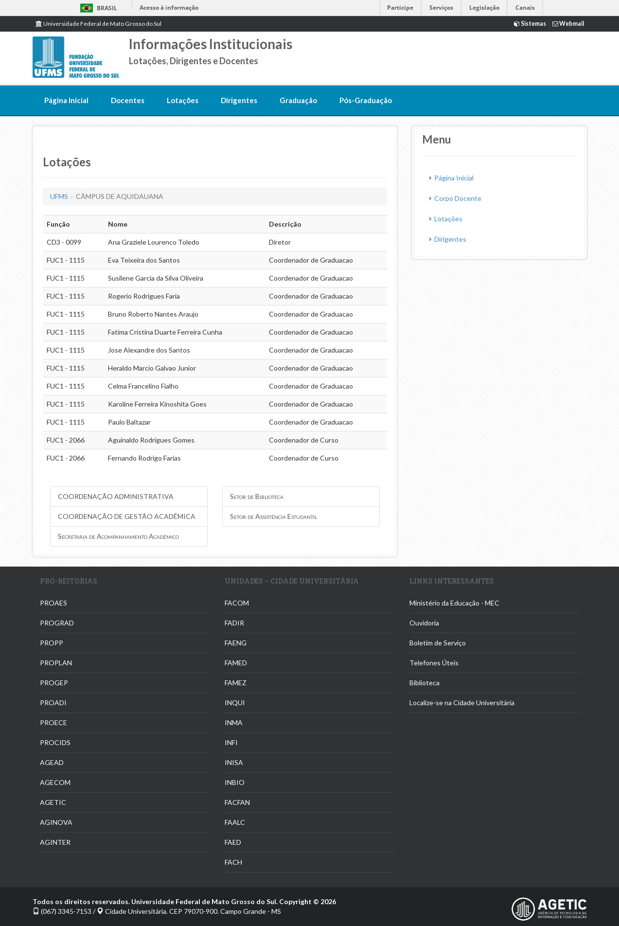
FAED (233, 842)
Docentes (127, 100)
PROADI (53, 702)
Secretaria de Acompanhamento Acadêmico (118, 536)
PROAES (53, 603)
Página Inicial (66, 100)
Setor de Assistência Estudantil (273, 516)
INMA (234, 722)
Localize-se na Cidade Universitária (461, 702)
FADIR (234, 623)
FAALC (235, 822)
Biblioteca (424, 682)
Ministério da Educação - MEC (454, 603)
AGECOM (55, 782)
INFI (231, 742)
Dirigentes (239, 100)
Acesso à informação (169, 7)
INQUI (235, 702)
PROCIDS (55, 742)
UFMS (59, 196)
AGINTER (55, 842)
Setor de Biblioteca (256, 496)
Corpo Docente (457, 198)
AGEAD (52, 762)
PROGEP (54, 682)
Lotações (182, 100)
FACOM (237, 603)
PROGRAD (57, 623)
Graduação (298, 100)
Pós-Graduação (365, 100)
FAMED (236, 663)
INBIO (235, 782)
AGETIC (53, 802)
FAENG (236, 643)
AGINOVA (56, 822)
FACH (233, 862)
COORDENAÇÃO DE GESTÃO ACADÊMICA (126, 516)
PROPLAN (56, 663)
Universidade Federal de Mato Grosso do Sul (98, 23)
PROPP (51, 643)
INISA (234, 762)
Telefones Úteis (434, 663)
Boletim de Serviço (437, 643)
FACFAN (237, 802)
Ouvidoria (424, 623)
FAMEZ (236, 682)
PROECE (53, 722)
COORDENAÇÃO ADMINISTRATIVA (116, 496)
